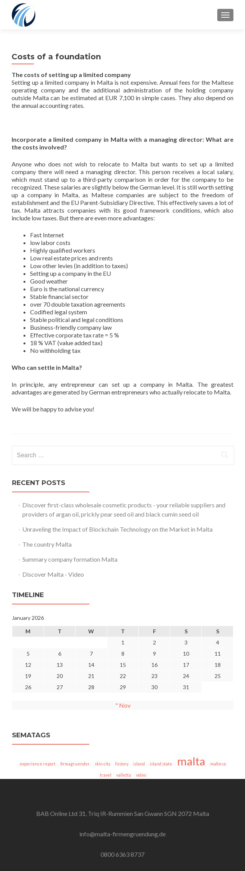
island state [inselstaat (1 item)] (161, 763)
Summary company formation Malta (69, 559)
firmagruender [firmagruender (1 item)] (75, 763)
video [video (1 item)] (141, 774)
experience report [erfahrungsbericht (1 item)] (37, 763)
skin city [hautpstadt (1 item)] (102, 763)
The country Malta (47, 544)
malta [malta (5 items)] (191, 761)
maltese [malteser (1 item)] (218, 763)
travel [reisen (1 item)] (105, 774)
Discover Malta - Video (53, 574)
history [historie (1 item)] (121, 763)
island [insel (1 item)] (139, 763)
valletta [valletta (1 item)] (123, 774)
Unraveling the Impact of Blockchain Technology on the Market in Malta (117, 529)
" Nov (123, 705)
